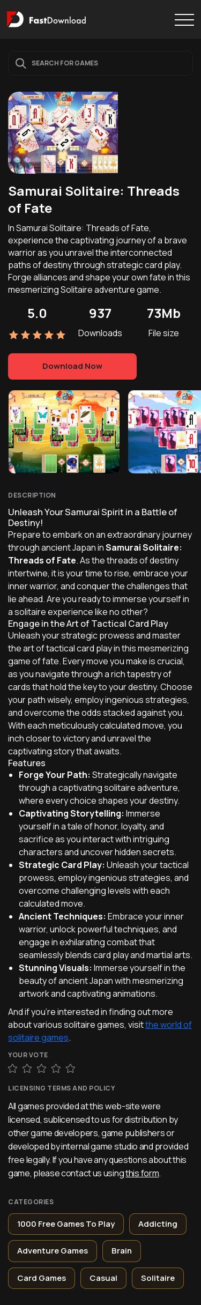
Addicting (157, 1223)
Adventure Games (52, 1250)
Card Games (41, 1278)
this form (142, 1173)
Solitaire (158, 1278)
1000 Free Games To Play (66, 1223)
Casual (103, 1278)
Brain (121, 1250)
